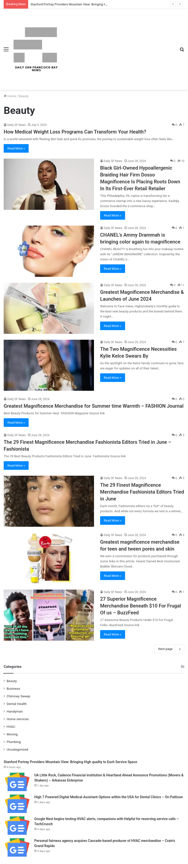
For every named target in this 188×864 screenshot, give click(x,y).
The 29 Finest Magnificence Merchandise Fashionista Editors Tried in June (142, 492)
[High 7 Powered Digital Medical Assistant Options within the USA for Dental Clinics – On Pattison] (17, 804)
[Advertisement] (117, 45)
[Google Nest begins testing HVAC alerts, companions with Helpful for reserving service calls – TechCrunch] (17, 825)
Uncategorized (17, 749)
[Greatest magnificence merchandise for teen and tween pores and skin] (49, 558)
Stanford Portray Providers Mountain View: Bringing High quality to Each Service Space (92, 4)
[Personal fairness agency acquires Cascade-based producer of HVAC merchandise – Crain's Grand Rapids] (17, 847)
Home (10, 96)
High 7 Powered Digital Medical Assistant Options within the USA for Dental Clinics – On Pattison (108, 797)
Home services (18, 719)
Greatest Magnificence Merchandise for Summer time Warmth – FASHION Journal (94, 406)
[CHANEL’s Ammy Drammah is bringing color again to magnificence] (49, 251)
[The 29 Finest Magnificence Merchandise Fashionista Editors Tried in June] (49, 501)
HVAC (11, 727)
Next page (169, 649)
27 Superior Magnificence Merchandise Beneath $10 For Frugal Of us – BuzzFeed (140, 606)
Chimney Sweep (18, 696)
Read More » (16, 148)
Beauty (12, 681)
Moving (12, 734)
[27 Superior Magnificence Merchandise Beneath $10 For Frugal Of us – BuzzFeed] (49, 615)
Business (13, 688)
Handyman (15, 711)
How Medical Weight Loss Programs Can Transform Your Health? (75, 132)
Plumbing (14, 742)
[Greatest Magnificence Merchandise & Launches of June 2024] (49, 308)
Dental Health (17, 704)
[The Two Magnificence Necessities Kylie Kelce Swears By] (49, 365)
